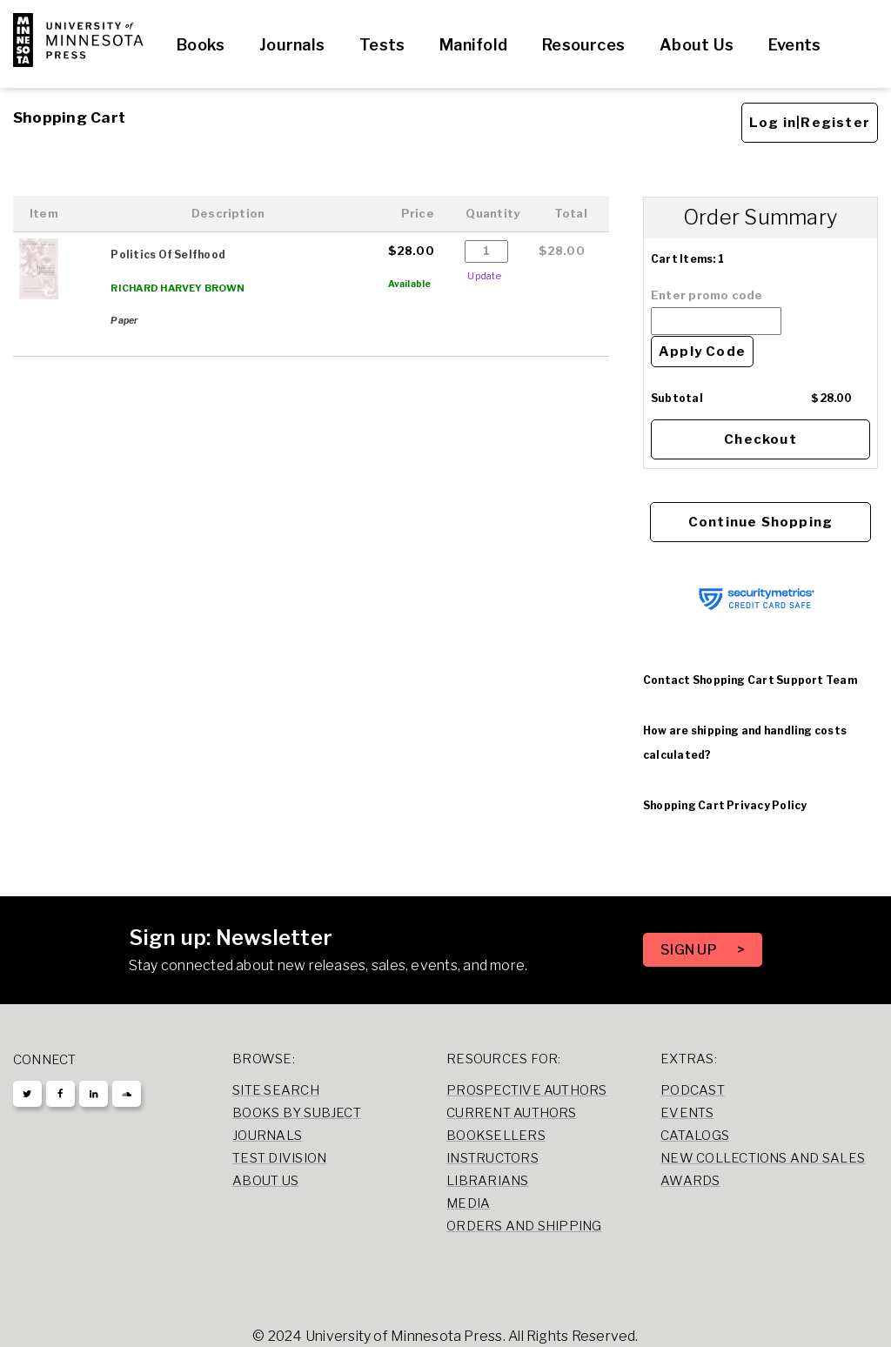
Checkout (760, 439)
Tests (382, 45)
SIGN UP (690, 950)
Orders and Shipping (523, 1226)
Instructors (492, 1158)
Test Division (279, 1158)
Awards (690, 1181)
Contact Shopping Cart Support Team (750, 680)
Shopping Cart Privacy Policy (725, 805)
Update (483, 276)
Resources (583, 45)
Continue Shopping (760, 522)
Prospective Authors (526, 1090)
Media (468, 1203)
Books (200, 45)
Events (794, 45)
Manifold (473, 45)
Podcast (692, 1090)
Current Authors (511, 1113)
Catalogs (694, 1135)
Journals (292, 45)
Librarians (487, 1181)
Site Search (275, 1090)
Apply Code (702, 351)
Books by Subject (296, 1113)
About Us (697, 45)
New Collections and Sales (762, 1158)
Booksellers (496, 1135)
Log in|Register (809, 123)
